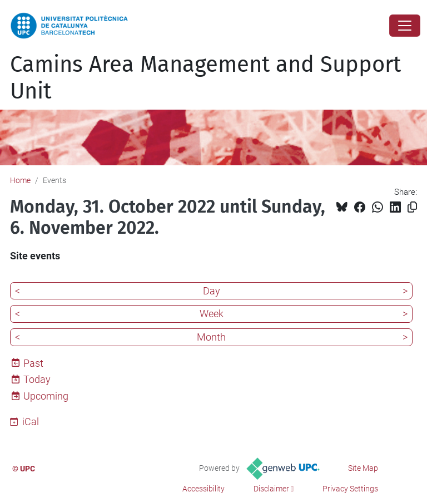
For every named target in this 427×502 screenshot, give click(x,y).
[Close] (404, 25)
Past (33, 363)
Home (20, 180)
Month (211, 337)
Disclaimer (271, 488)
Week (212, 313)
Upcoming (45, 396)
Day (211, 291)
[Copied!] (412, 207)
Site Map (363, 468)
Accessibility (203, 488)
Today (37, 379)
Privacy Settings (350, 488)
